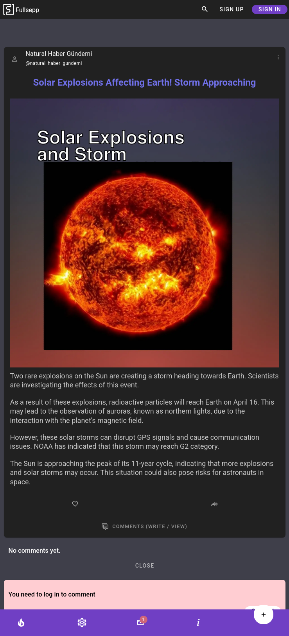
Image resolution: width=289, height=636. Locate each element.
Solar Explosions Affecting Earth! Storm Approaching (144, 82)
